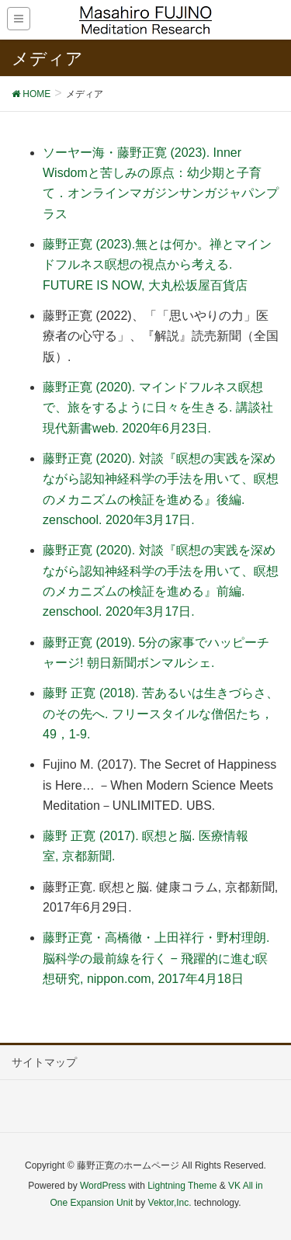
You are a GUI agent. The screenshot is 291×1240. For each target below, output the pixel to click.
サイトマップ (44, 1062)
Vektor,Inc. (170, 1202)
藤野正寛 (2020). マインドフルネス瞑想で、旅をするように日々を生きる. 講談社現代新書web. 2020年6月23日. (158, 407)
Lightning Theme (182, 1185)
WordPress (103, 1185)
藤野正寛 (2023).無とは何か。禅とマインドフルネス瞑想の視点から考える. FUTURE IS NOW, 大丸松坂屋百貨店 (157, 265)
